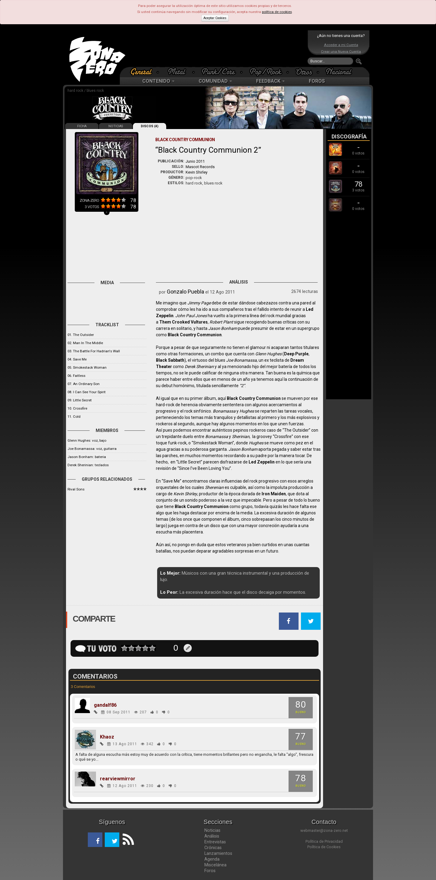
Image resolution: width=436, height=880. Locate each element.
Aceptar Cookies (214, 18)
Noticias (212, 830)
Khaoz (107, 737)
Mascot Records (200, 166)
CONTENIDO (158, 81)
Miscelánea (215, 864)
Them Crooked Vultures (183, 322)
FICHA (82, 126)
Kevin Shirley (196, 172)
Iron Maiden (274, 493)
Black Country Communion (195, 334)
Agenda (212, 859)
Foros (210, 870)
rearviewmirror (117, 778)
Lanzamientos (218, 853)
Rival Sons (76, 489)
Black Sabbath (170, 360)
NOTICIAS (115, 126)
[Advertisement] (216, 48)
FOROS (317, 81)
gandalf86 (105, 705)
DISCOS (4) (149, 126)
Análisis (211, 836)
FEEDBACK (270, 81)
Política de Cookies (324, 847)
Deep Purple (296, 353)
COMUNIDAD (215, 81)
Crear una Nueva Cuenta (341, 51)
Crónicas (213, 847)
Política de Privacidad (324, 841)
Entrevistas (215, 841)
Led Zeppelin (262, 462)
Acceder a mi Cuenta (341, 45)
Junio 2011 (195, 161)
